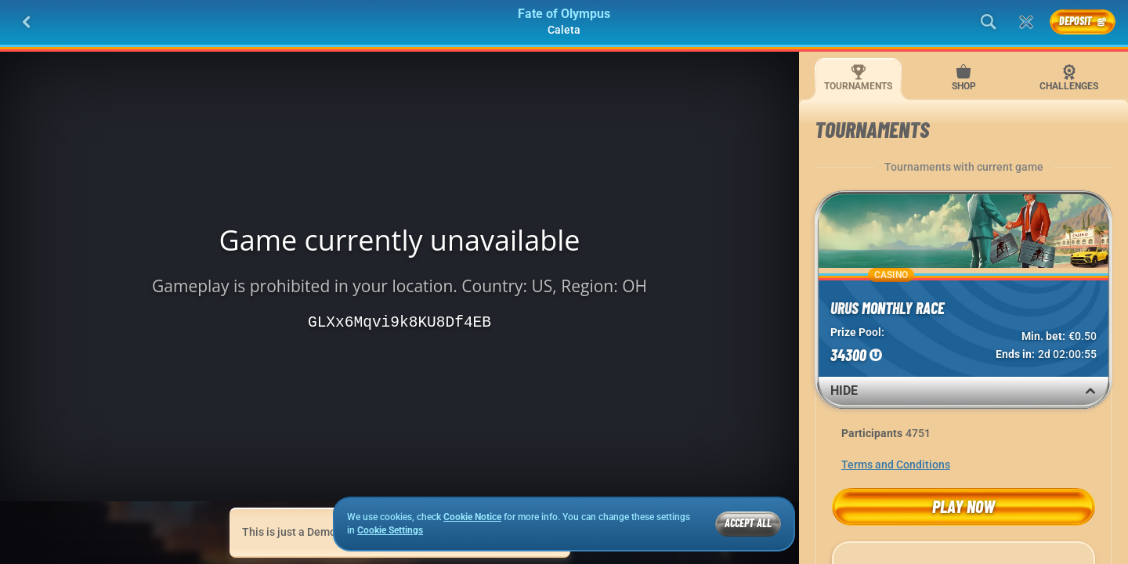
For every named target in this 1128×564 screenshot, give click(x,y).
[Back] (27, 22)
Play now (963, 506)
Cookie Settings (390, 531)
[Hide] (1090, 391)
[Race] (1026, 22)
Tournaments (858, 78)
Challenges (1068, 78)
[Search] (988, 22)
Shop (964, 78)
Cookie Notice (472, 517)
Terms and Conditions (895, 464)
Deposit (1082, 20)
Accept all (748, 523)
